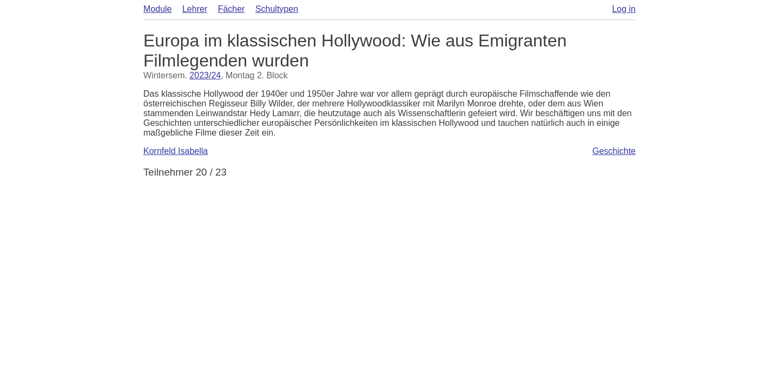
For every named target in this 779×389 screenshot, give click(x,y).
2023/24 (205, 75)
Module (157, 9)
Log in (624, 9)
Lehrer (194, 9)
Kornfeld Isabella (175, 151)
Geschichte (614, 151)
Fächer (231, 9)
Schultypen (276, 9)
